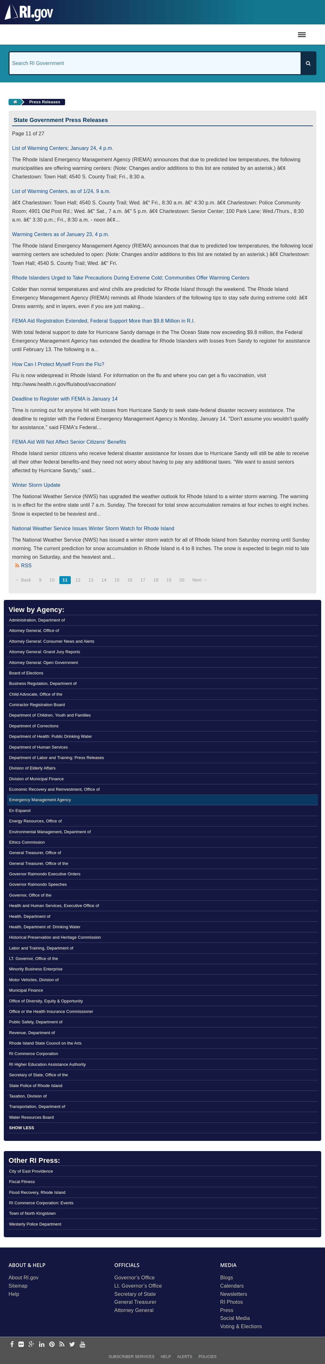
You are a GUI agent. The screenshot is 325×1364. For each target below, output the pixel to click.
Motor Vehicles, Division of (33, 979)
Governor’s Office (134, 1277)
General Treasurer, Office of (35, 852)
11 (65, 579)
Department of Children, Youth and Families (49, 715)
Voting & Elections (241, 1326)
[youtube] (82, 1345)
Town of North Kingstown (32, 1213)
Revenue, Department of (32, 1032)
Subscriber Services (132, 1356)
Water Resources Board (31, 1117)
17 (142, 579)
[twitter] (72, 1345)
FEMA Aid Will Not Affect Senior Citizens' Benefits (69, 442)
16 (129, 579)
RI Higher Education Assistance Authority (47, 1064)
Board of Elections (26, 673)
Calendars (232, 1286)
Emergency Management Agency (40, 799)
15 (116, 579)
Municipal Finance (26, 990)
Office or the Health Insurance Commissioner (51, 1011)
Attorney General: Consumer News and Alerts (51, 641)
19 (168, 579)
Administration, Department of (37, 620)
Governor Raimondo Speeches (38, 884)
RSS (26, 565)
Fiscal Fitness (22, 1181)
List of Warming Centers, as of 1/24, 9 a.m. (61, 191)
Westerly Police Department (35, 1224)
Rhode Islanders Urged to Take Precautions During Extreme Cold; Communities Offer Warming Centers (130, 277)
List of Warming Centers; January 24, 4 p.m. (62, 148)
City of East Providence (31, 1171)
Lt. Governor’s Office (138, 1286)
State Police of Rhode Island (35, 1085)
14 (104, 579)
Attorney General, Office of (34, 630)
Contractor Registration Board (37, 704)
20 (181, 579)
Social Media (235, 1318)
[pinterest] (52, 1345)
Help (14, 1294)
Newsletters (233, 1294)
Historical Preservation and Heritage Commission (55, 937)
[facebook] (12, 1345)
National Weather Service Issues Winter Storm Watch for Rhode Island (93, 528)
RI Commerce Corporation (33, 1053)
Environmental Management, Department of (50, 831)
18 (155, 579)
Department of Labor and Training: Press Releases (56, 757)
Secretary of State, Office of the (38, 1074)
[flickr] (21, 1345)
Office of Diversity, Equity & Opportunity (46, 1001)
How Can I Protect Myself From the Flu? (58, 364)
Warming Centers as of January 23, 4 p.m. (60, 234)
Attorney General (134, 1310)
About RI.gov (23, 1277)
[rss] (61, 1345)
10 (52, 579)
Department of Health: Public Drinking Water (50, 736)
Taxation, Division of (28, 1096)
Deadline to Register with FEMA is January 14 (65, 399)
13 (91, 579)
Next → (200, 579)
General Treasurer (135, 1302)
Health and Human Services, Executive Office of (54, 905)
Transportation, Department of (37, 1106)
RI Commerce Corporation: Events (41, 1202)
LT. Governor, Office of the (33, 958)
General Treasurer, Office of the (38, 863)
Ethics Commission (27, 842)
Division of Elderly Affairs (32, 768)
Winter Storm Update (36, 485)
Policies (208, 1356)
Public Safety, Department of (35, 1022)
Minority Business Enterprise (36, 969)
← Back (23, 579)
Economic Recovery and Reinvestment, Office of (54, 789)
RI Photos (231, 1302)
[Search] (308, 63)
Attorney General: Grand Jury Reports (44, 651)
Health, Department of (29, 916)
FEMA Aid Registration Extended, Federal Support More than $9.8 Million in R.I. (103, 321)
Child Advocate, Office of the (35, 694)
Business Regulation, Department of (42, 683)
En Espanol (19, 810)
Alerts (184, 1356)
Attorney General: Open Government (43, 662)
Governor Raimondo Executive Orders (44, 874)
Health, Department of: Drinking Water (44, 926)
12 (78, 579)
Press (227, 1310)
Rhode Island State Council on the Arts (45, 1043)
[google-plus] (32, 1345)
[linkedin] (41, 1345)
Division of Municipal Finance (36, 778)
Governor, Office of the (30, 895)
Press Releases (44, 102)
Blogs (226, 1277)
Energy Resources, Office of (35, 821)
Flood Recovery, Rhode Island (37, 1192)
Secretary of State (135, 1294)
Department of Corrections (33, 726)
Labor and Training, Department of (41, 948)
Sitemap (18, 1286)
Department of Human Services (38, 747)
